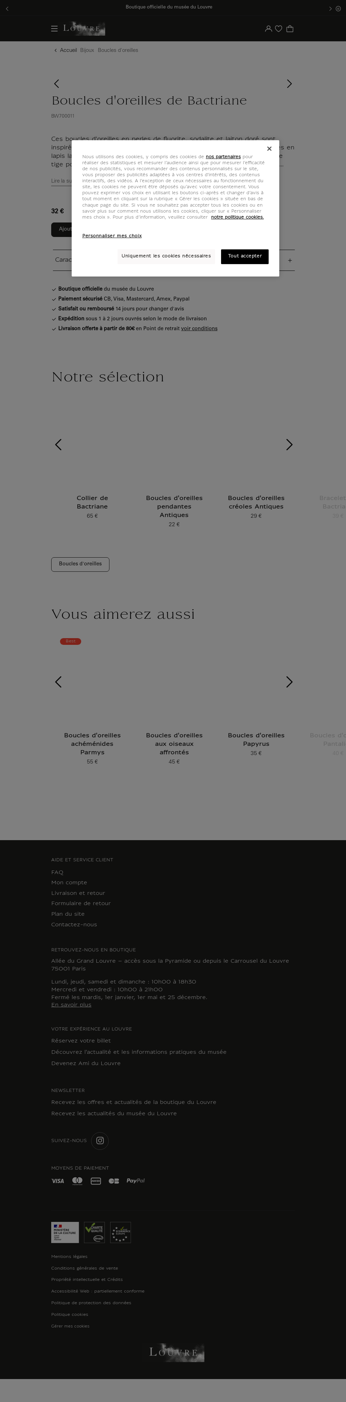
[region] (175, 208)
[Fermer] (269, 148)
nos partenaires (223, 157)
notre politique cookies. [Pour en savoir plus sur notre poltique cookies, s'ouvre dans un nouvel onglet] (237, 217)
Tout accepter (245, 256)
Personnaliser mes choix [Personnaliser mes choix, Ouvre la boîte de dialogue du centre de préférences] (112, 236)
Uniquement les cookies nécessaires (166, 256)
